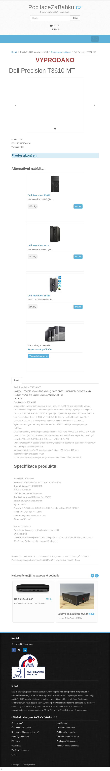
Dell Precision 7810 (38, 245)
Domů (14, 52)
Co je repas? (17, 723)
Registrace (16, 746)
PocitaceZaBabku (55, 7)
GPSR (14, 755)
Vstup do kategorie (38, 356)
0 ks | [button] (55, 26)
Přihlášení (16, 741)
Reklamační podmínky (67, 732)
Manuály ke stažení (20, 737)
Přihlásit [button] (55, 29)
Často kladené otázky (21, 728)
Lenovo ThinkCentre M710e (73, 614)
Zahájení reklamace (20, 750)
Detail (78, 206)
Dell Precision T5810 (39, 295)
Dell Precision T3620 (39, 195)
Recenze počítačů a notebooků (25, 732)
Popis (16, 380)
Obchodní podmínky (66, 728)
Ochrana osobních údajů (68, 737)
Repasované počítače (60, 52)
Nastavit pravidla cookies (68, 746)
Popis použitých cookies (67, 741)
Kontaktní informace (24, 644)
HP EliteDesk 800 (23, 599)
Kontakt (32, 765)
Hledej (75, 18)
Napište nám (62, 723)
